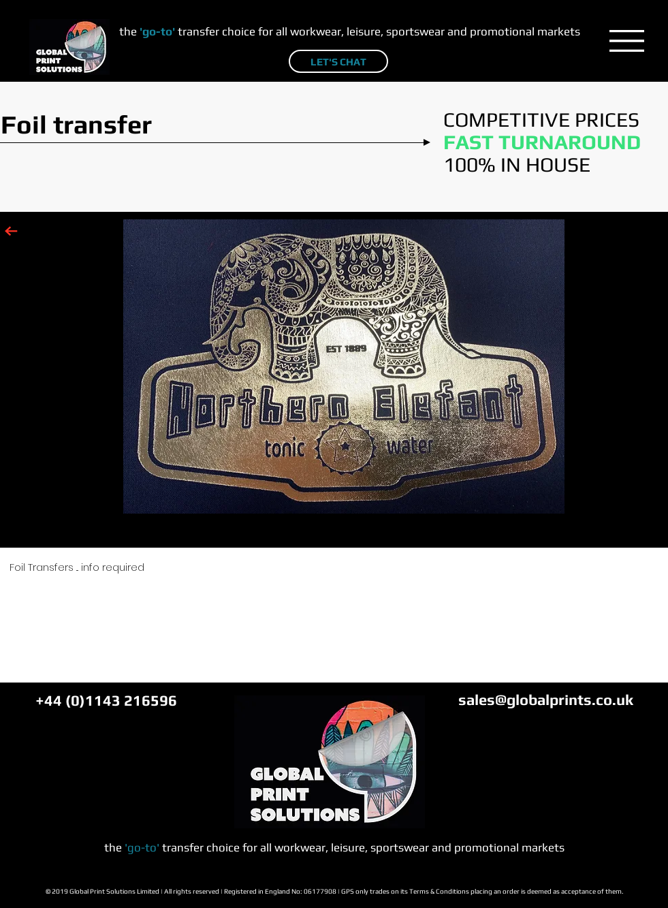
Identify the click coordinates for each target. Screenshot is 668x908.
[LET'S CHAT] (338, 61)
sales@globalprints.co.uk (545, 699)
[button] (626, 41)
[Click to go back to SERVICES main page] (11, 230)
